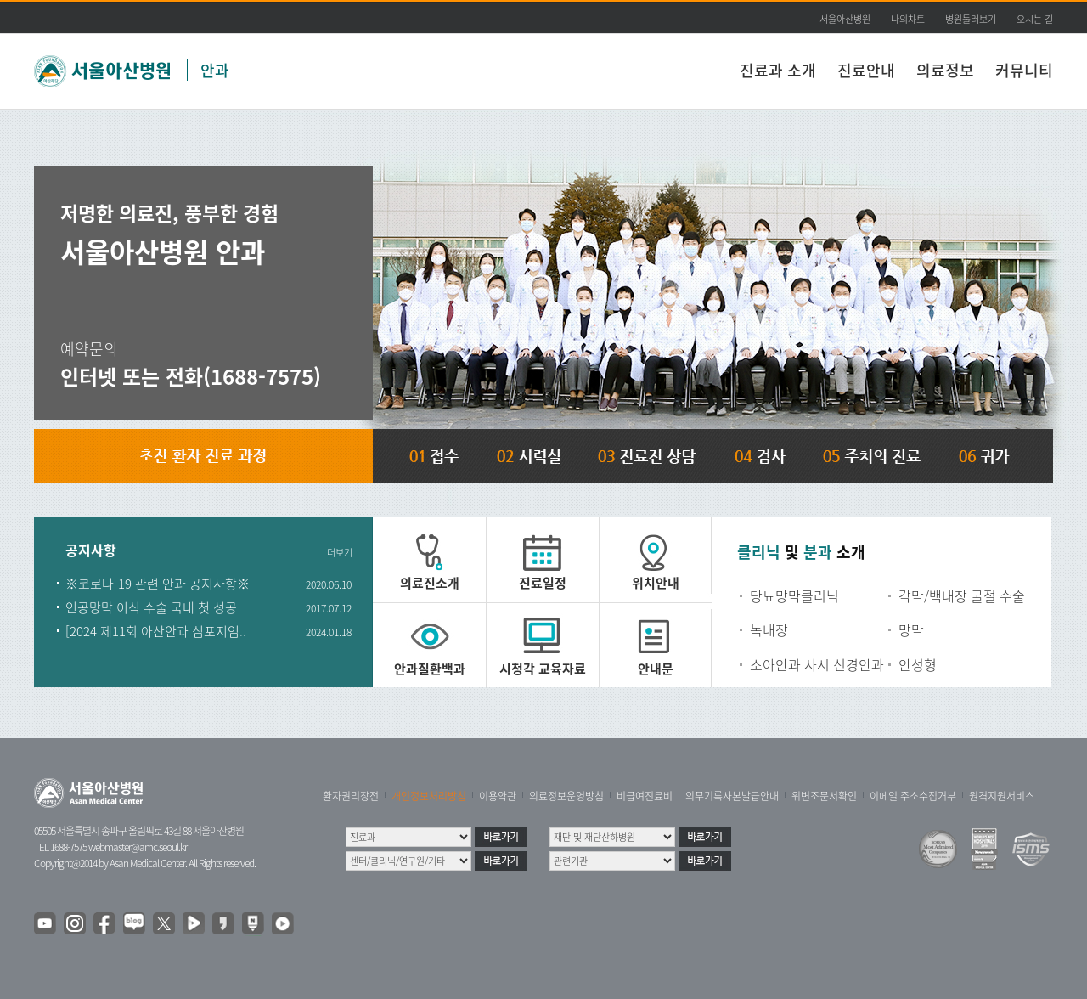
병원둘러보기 (970, 19)
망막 (911, 629)
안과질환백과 (429, 668)
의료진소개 (429, 582)
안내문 (655, 668)
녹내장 (769, 629)
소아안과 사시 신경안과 (817, 664)
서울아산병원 (844, 19)
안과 (214, 70)
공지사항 (90, 551)
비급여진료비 (645, 796)
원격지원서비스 (1001, 796)
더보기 (339, 552)
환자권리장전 (351, 796)
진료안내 (866, 70)
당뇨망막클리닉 (794, 595)
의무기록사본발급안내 (732, 796)
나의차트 (908, 19)
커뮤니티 (1024, 70)
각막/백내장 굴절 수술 (961, 595)
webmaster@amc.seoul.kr (137, 847)
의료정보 (945, 70)
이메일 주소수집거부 (913, 796)
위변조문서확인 (824, 796)
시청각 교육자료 (542, 668)
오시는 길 (1035, 19)
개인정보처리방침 (428, 796)
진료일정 (542, 582)
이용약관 (497, 796)
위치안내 (655, 582)
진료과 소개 (778, 70)
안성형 (917, 664)
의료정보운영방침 (566, 796)
